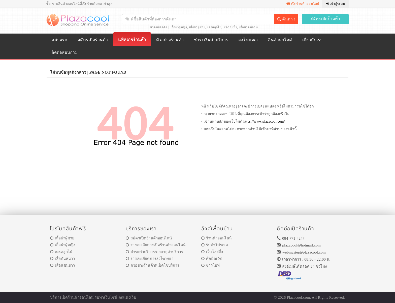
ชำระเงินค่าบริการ (211, 40)
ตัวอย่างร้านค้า (170, 40)
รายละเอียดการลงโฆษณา (149, 259)
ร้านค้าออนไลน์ (216, 238)
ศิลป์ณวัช (211, 259)
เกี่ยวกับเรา (312, 40)
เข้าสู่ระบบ (335, 4)
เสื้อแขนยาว (62, 265)
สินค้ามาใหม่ (280, 40)
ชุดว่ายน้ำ (230, 27)
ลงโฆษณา (248, 40)
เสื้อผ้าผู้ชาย (197, 27)
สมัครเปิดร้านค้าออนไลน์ (149, 238)
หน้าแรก (59, 40)
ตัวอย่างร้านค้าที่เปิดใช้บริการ (152, 265)
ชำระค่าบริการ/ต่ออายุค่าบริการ (154, 252)
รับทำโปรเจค (214, 245)
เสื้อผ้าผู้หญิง (179, 27)
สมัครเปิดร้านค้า (325, 18)
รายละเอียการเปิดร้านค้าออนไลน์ (155, 245)
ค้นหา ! (286, 19)
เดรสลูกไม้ (214, 27)
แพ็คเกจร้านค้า (132, 39)
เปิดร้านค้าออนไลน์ (302, 4)
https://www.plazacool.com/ (264, 121)
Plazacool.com (298, 297)
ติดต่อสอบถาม (64, 52)
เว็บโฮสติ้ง (212, 252)
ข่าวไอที (210, 265)
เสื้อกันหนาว (62, 259)
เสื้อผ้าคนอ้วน (248, 27)
